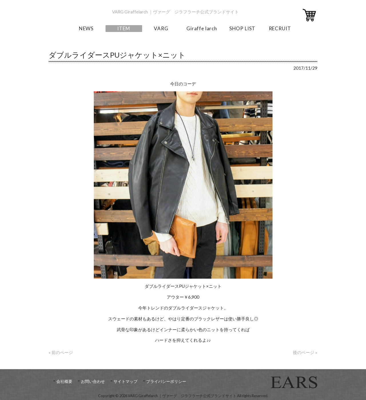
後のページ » (305, 352)
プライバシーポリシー (166, 381)
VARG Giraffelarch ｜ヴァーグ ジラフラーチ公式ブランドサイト (175, 11)
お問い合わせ (93, 381)
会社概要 (64, 381)
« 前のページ (61, 352)
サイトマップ (126, 381)
